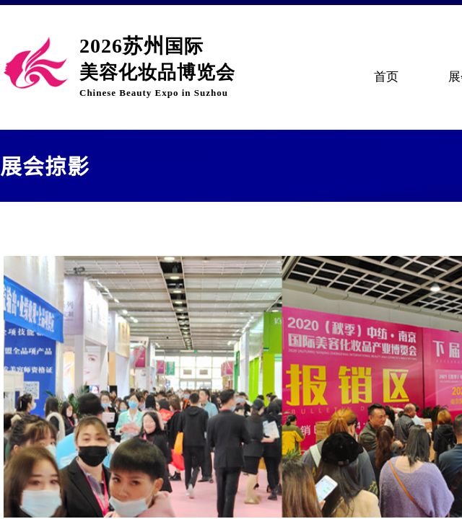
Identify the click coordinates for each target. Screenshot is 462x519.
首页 (386, 77)
